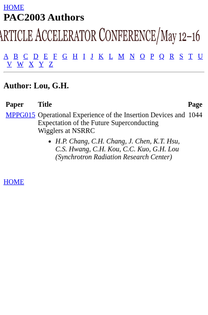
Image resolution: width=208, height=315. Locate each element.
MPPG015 (20, 115)
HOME (14, 7)
